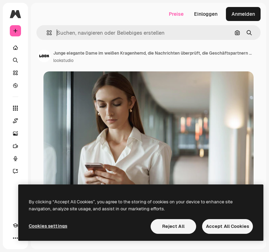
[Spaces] (15, 120)
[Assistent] (15, 171)
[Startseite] (15, 47)
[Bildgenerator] (15, 133)
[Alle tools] (15, 108)
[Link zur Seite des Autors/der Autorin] (44, 56)
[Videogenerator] (15, 146)
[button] (46, 32)
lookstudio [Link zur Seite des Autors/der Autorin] (63, 60)
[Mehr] (15, 238)
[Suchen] (15, 60)
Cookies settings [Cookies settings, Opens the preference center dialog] (48, 226)
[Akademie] (15, 225)
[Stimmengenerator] (15, 158)
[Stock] (15, 72)
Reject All (173, 226)
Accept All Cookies (227, 226)
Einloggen (206, 14)
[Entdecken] (15, 85)
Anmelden (243, 14)
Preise (176, 14)
